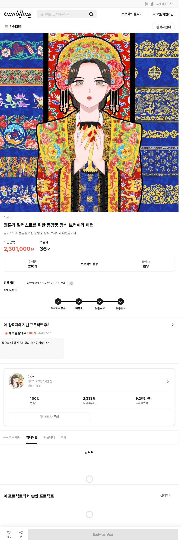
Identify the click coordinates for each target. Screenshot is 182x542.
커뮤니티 (49, 437)
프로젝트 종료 (103, 534)
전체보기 (165, 495)
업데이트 (31, 437)
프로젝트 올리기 (132, 14)
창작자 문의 (49, 417)
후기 (63, 437)
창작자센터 (163, 27)
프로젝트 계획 (11, 437)
